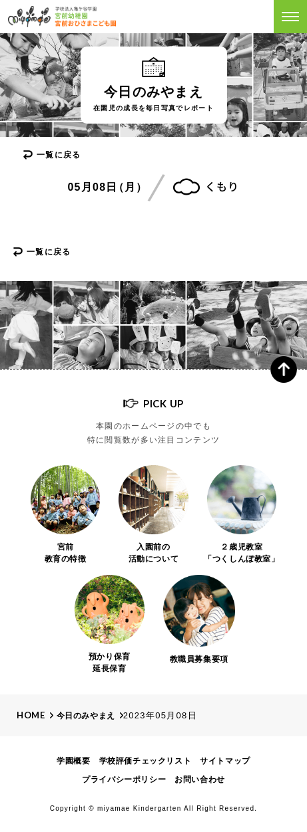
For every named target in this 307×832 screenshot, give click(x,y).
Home (31, 715)
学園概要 (73, 761)
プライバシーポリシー (124, 779)
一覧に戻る (59, 154)
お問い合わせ (199, 779)
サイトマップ (225, 761)
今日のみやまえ (86, 715)
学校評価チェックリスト (145, 761)
